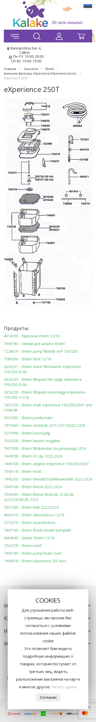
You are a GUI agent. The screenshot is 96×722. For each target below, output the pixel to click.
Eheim (50, 69)
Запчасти (31, 69)
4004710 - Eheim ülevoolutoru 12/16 (34, 514)
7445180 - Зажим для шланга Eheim (34, 343)
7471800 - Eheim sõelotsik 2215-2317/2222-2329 (44, 425)
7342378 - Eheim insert (23, 545)
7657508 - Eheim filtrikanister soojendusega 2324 (45, 448)
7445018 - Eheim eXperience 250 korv (35, 560)
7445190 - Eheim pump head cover (33, 553)
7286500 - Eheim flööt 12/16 (27, 359)
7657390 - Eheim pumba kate (28, 417)
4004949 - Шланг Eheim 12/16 (29, 537)
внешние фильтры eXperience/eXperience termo (40, 73)
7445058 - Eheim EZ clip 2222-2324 (33, 456)
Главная (10, 69)
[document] (48, 649)
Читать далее (64, 686)
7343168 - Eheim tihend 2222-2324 (33, 486)
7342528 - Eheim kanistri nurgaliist (32, 440)
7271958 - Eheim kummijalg (27, 433)
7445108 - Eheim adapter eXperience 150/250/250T (46, 463)
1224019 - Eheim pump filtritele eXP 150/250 (41, 351)
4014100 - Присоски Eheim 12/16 (32, 336)
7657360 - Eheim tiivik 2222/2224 (31, 507)
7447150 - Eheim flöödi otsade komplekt (37, 530)
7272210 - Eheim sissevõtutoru (29, 522)
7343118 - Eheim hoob (22, 471)
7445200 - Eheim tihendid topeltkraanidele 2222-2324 (48, 479)
